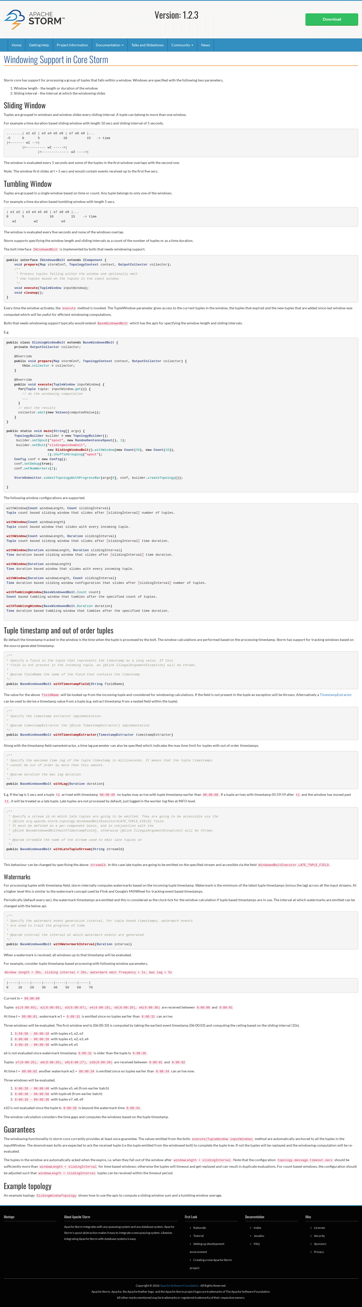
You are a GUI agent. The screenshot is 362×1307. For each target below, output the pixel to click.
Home (16, 45)
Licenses (319, 1228)
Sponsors (320, 1244)
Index (257, 1228)
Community (182, 45)
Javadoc (259, 1236)
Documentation (110, 45)
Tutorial (198, 1236)
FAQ (257, 1244)
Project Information (72, 45)
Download (332, 19)
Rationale (199, 1228)
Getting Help (39, 45)
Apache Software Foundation (179, 1285)
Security (319, 1236)
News (205, 45)
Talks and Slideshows (147, 45)
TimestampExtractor (336, 694)
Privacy (319, 1252)
